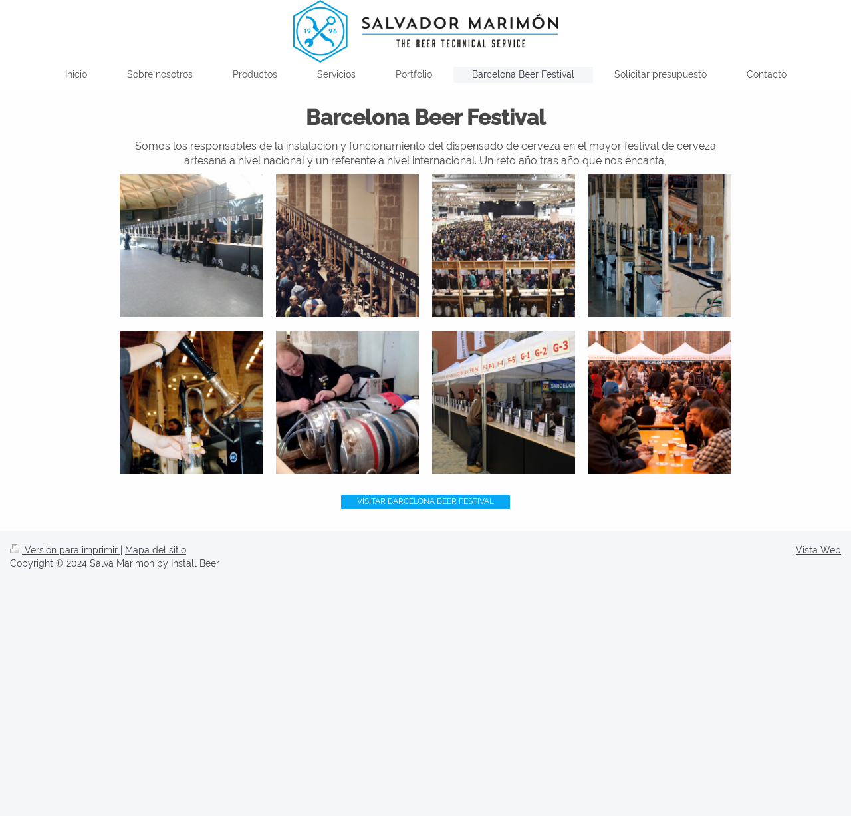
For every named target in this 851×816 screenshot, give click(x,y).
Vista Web (818, 550)
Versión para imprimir (65, 550)
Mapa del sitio (155, 550)
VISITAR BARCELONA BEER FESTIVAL (425, 501)
